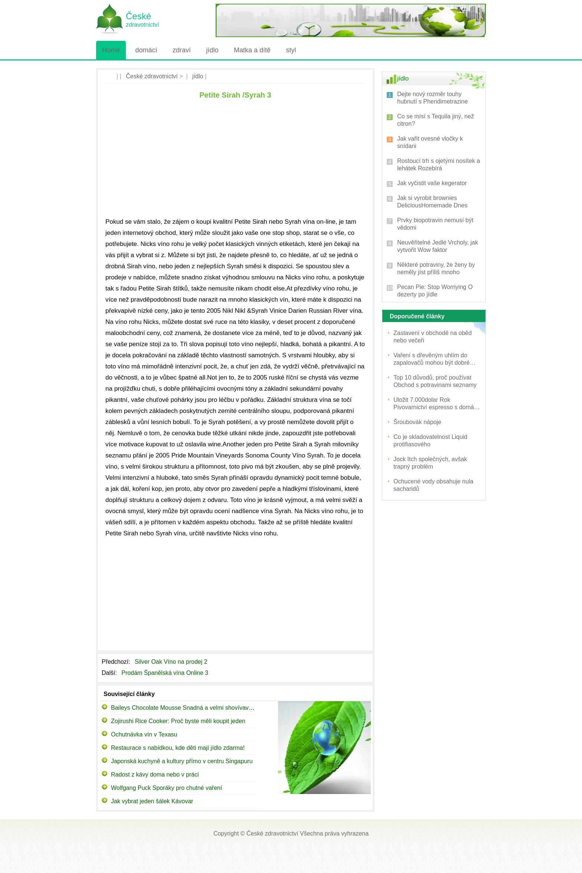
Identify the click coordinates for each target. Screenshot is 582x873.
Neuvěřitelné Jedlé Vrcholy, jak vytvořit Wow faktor (437, 246)
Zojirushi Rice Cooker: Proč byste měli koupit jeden (178, 721)
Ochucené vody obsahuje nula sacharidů (433, 485)
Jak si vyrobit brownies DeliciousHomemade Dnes (432, 202)
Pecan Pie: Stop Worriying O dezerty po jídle (435, 291)
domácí (146, 50)
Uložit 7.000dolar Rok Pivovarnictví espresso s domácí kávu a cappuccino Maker (435, 404)
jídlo (212, 50)
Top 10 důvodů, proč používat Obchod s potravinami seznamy (435, 381)
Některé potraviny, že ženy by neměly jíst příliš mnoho (436, 268)
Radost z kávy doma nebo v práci (155, 774)
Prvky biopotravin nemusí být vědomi (435, 224)
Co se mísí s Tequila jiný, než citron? (435, 120)
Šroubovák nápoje (417, 422)
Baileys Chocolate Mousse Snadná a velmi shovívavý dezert (190, 708)
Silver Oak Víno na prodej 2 (172, 662)
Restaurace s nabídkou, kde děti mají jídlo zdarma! (178, 748)
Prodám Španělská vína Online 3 (165, 673)
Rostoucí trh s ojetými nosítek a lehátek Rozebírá (438, 164)
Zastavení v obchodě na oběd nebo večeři (432, 337)
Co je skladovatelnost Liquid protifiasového (430, 440)
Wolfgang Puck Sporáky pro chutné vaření (166, 788)
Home (111, 50)
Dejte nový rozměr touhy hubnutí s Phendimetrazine (432, 98)
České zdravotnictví (152, 76)
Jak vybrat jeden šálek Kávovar (152, 801)
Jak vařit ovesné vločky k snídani (430, 142)
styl (291, 50)
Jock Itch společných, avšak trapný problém (430, 463)
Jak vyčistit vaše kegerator (432, 183)
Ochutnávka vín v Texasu (144, 734)
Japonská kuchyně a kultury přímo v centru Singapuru (182, 761)
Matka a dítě (252, 50)
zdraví (182, 50)
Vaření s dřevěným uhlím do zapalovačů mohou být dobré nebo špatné (431, 359)
